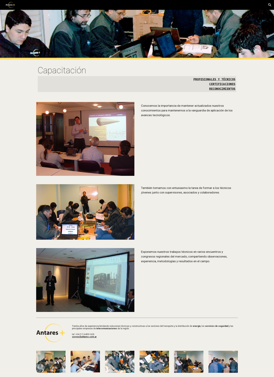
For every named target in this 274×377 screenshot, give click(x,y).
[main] (137, 79)
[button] (270, 5)
